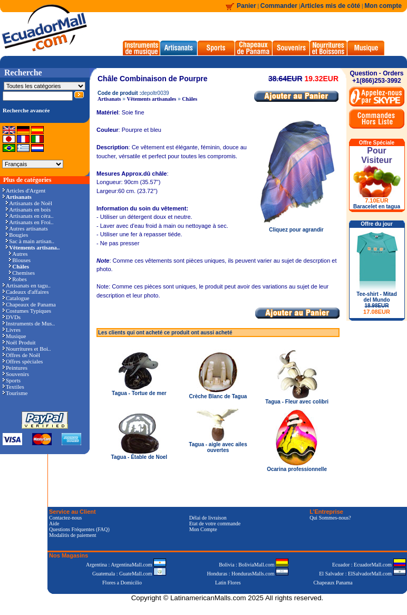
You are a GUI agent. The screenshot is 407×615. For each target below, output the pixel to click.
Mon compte (383, 5)
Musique (14, 336)
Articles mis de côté (330, 5)
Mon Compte (203, 529)
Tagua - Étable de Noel (139, 457)
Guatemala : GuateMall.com (129, 573)
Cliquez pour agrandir (296, 227)
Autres (18, 254)
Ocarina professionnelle (297, 469)
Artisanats (109, 99)
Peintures (15, 367)
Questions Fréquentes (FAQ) (79, 529)
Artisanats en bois (28, 209)
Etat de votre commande (214, 523)
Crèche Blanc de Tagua (218, 396)
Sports (12, 380)
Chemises (22, 273)
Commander (279, 5)
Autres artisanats (27, 228)
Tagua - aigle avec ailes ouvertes (218, 447)
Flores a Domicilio (122, 582)
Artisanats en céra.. (29, 216)
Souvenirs (16, 374)
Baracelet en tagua (376, 206)
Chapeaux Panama (333, 582)
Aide (54, 523)
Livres (12, 329)
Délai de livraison (208, 518)
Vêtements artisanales (152, 99)
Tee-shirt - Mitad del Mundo (376, 303)
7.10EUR (377, 200)
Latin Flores (228, 582)
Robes (18, 279)
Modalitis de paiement (72, 535)
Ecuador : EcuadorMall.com (369, 565)
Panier (246, 5)
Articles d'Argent (24, 190)
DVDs (12, 317)
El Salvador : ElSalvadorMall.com (362, 573)
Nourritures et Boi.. (27, 348)
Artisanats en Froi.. (29, 222)
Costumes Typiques (27, 311)
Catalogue (16, 298)
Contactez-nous (65, 518)
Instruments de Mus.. (29, 323)
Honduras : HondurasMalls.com (247, 573)
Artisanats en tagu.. (27, 285)
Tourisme (15, 393)
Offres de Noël (21, 355)
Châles (189, 99)
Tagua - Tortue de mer (139, 393)
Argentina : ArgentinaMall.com (126, 565)
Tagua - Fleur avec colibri (296, 402)
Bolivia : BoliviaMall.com (253, 565)
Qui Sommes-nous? (330, 518)
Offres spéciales (23, 361)
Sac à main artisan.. (30, 241)
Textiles (13, 386)
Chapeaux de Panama (29, 304)
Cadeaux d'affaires (26, 292)
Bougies (17, 235)
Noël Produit (19, 342)
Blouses (20, 260)
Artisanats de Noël (29, 203)
